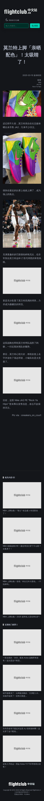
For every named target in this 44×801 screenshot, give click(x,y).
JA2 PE (38, 84)
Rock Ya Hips (37, 86)
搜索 (35, 26)
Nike (39, 82)
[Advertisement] (22, 442)
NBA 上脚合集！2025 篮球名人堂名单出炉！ (22, 616)
